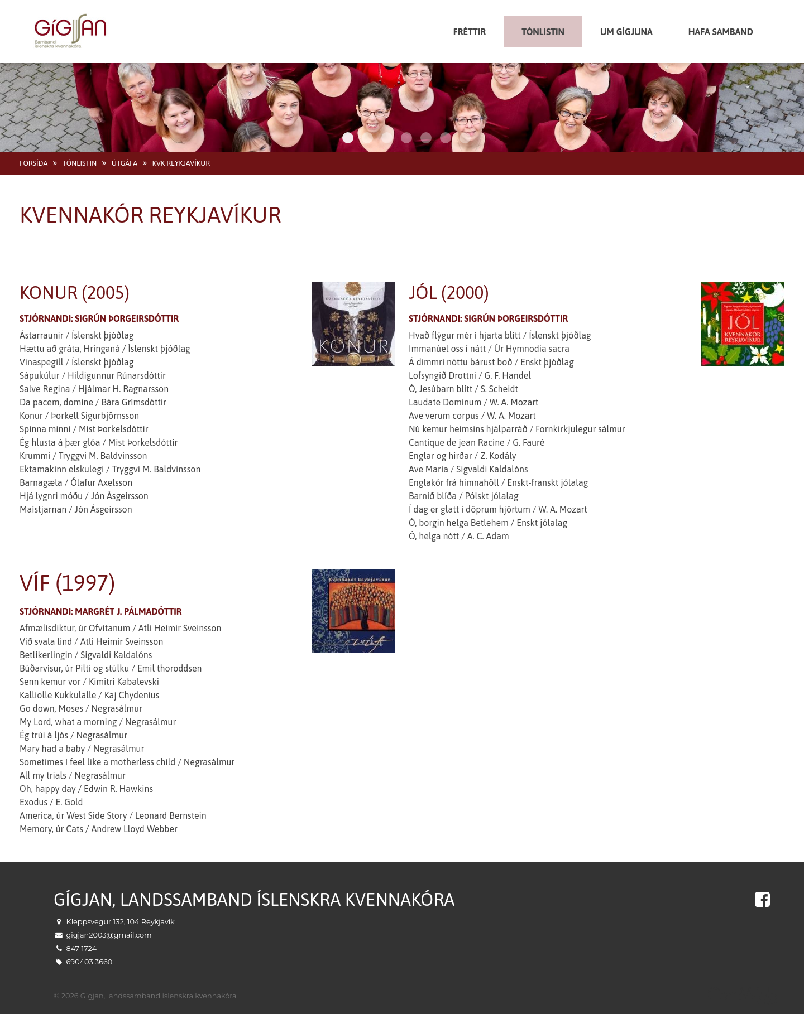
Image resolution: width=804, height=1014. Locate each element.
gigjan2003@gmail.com (109, 935)
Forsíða (33, 163)
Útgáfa (124, 163)
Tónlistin (80, 163)
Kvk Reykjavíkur (181, 163)
